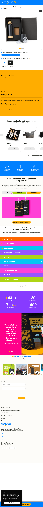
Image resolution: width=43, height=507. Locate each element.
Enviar (21, 442)
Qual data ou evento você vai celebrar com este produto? (15, 52)
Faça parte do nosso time (6, 458)
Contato (3, 463)
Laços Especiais (19, 192)
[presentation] (9, 438)
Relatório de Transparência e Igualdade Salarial (10, 455)
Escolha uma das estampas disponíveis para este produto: (15, 58)
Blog (2, 464)
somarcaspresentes (21, 400)
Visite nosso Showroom (5, 456)
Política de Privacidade (38, 500)
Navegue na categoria (37, 155)
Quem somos (4, 448)
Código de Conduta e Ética (6, 459)
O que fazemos (4, 450)
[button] (20, 48)
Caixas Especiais (34, 192)
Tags (7, 192)
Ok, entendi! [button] (11, 502)
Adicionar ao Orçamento (26, 504)
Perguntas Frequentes (5, 451)
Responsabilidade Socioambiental (8, 453)
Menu (2, 2)
